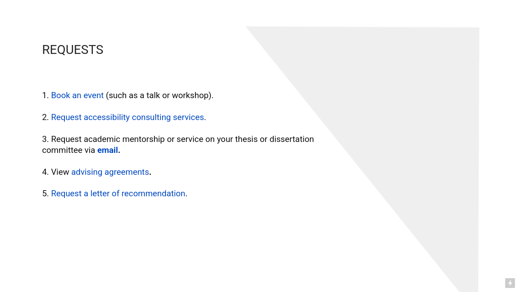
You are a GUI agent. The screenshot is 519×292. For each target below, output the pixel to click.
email (107, 150)
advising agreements (110, 172)
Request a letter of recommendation (118, 193)
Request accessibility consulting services (127, 117)
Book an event (78, 95)
